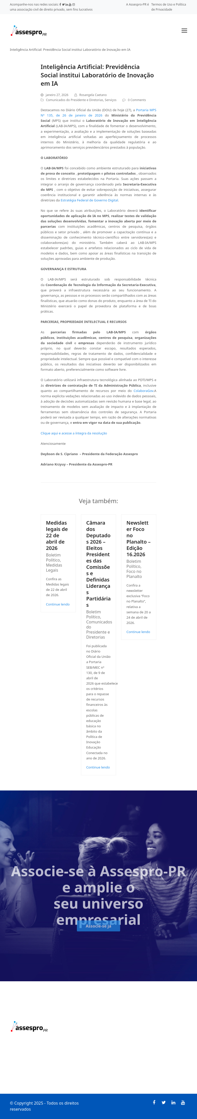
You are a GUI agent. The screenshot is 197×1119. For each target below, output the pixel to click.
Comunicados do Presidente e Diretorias (74, 100)
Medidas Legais (54, 567)
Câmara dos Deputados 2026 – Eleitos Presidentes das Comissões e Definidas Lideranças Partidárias (98, 563)
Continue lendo (58, 604)
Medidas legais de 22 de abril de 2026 (57, 535)
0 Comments (137, 100)
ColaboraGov (143, 390)
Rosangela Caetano (93, 95)
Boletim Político (53, 557)
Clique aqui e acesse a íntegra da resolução (74, 433)
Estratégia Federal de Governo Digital (89, 200)
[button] (184, 30)
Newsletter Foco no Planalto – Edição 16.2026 (138, 538)
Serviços (110, 100)
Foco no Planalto (134, 574)
